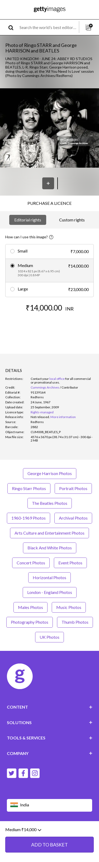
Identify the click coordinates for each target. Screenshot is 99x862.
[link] (40, 417)
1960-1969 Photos (28, 517)
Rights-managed (42, 412)
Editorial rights (27, 219)
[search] (13, 27)
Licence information (37, 835)
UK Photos (49, 637)
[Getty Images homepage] (49, 9)
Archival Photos (73, 517)
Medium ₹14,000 (23, 847)
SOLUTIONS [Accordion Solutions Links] (49, 722)
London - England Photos (49, 592)
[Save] (48, 183)
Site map (64, 835)
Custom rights (72, 219)
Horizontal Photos (49, 577)
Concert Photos (31, 562)
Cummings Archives (45, 387)
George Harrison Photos (49, 473)
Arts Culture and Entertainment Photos (49, 532)
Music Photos (68, 607)
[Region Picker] (49, 805)
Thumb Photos (75, 621)
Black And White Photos (49, 547)
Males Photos (30, 607)
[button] (49, 128)
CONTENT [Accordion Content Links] (49, 706)
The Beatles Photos (49, 503)
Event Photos (70, 562)
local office (57, 379)
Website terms (19, 831)
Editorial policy (48, 831)
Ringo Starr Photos (29, 488)
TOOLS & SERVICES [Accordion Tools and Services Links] (49, 737)
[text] (48, 27)
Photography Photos (29, 621)
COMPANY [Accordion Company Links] (49, 753)
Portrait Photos (73, 488)
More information (63, 417)
